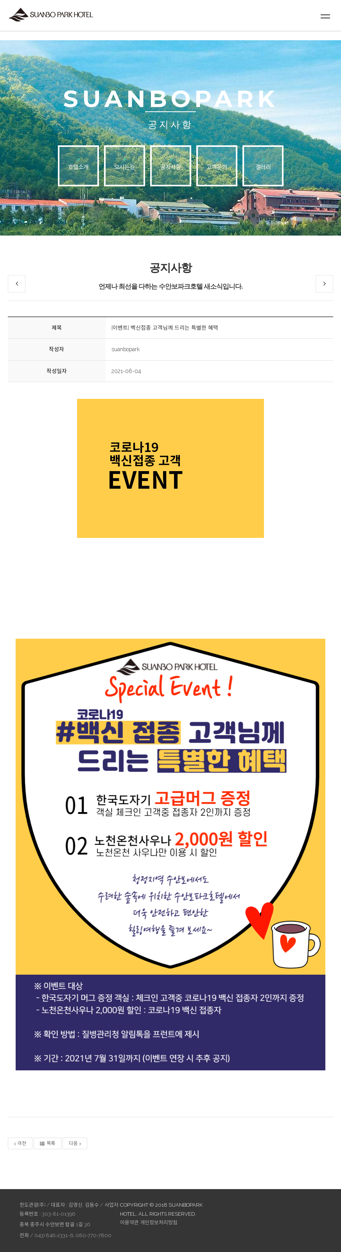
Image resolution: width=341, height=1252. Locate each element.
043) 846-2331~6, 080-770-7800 (72, 1235)
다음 (75, 1143)
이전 (20, 1143)
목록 (47, 1143)
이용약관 (129, 1222)
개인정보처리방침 (159, 1222)
